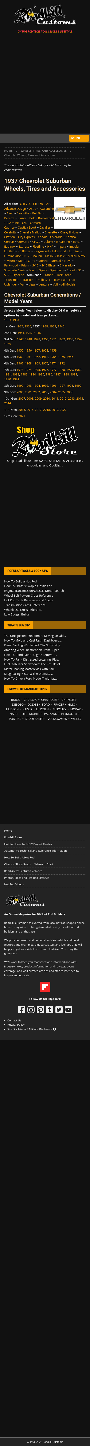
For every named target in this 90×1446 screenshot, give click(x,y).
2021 (21, 416)
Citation (9, 237)
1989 (73, 374)
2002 (36, 392)
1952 (61, 339)
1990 (7, 379)
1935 (19, 326)
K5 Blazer (24, 251)
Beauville (23, 213)
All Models (68, 284)
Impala (61, 246)
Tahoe (49, 275)
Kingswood (41, 251)
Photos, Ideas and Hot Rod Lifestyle (26, 878)
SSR (6, 275)
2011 (54, 398)
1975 (36, 370)
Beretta (9, 218)
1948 (28, 339)
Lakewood (59, 251)
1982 (15, 374)
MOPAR (75, 709)
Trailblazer (43, 280)
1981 (7, 374)
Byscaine (13, 223)
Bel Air (36, 213)
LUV (26, 256)
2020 (63, 410)
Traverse (60, 280)
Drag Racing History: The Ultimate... (28, 674)
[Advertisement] (45, 84)
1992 (20, 386)
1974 (28, 370)
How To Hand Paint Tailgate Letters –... (30, 655)
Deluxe (48, 242)
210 (48, 204)
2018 (46, 410)
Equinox (9, 246)
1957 (36, 350)
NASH (13, 714)
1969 (36, 363)
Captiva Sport (27, 227)
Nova (67, 261)
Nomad (56, 261)
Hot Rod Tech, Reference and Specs (28, 600)
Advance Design (15, 209)
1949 (36, 339)
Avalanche (47, 209)
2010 (46, 398)
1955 (7, 344)
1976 (45, 370)
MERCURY (59, 709)
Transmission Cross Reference (25, 605)
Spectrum (57, 270)
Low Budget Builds (17, 614)
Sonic (32, 270)
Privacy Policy (15, 1025)
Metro (11, 261)
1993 (28, 386)
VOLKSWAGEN (57, 719)
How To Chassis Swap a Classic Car (28, 586)
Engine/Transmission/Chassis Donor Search (34, 591)
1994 (36, 386)
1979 (69, 370)
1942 (29, 333)
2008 (30, 398)
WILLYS (76, 719)
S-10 (35, 265)
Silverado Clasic (15, 270)
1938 (44, 326)
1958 (45, 350)
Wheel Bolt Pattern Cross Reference (28, 595)
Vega (32, 284)
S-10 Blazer (49, 265)
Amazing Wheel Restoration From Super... (32, 650)
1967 (20, 363)
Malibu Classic (54, 256)
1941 (20, 333)
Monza (43, 261)
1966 (69, 357)
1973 (20, 370)
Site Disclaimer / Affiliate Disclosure (31, 1029)
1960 (20, 357)
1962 (36, 357)
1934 (15, 320)
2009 (38, 398)
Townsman (11, 280)
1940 (61, 326)
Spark (43, 270)
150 (40, 204)
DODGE (33, 704)
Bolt (32, 218)
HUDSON (12, 709)
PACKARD (50, 714)
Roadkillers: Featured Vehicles (23, 871)
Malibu (37, 256)
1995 (45, 386)
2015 (21, 410)
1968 (28, 363)
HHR (50, 246)
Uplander (10, 284)
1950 (45, 339)
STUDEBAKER (34, 719)
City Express (26, 237)
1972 (61, 363)
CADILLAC (30, 700)
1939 (52, 326)
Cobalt (42, 237)
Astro (33, 209)
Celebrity (10, 232)
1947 (20, 339)
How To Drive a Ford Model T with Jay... (31, 678)
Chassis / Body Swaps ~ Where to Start (28, 864)
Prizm (25, 265)
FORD (46, 704)
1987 (57, 374)
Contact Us (14, 1020)
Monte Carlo (26, 261)
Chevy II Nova (69, 232)
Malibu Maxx (76, 256)
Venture (44, 284)
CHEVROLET (28, 204)
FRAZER (59, 704)
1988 (65, 374)
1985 (40, 374)
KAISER (27, 709)
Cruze (36, 242)
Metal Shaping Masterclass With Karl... (30, 669)
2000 (20, 392)
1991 (15, 379)
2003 (45, 392)
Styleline (18, 275)
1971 (53, 363)
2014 (7, 403)
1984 (32, 374)
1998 (69, 386)
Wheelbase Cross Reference (23, 610)
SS (79, 270)
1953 (70, 339)
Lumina (74, 251)
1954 (78, 339)
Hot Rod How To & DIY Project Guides (28, 844)
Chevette (51, 232)
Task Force (63, 275)
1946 (37, 333)
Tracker (28, 280)
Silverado (66, 265)
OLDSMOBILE (31, 714)
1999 (78, 386)
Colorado (56, 237)
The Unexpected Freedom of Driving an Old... (35, 636)
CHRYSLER (69, 700)
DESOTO (18, 704)
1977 (53, 370)
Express (24, 246)
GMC (71, 704)
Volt (55, 284)
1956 (28, 350)
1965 (61, 357)
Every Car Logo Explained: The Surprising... (33, 645)
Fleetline (38, 246)
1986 (49, 374)
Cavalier (44, 227)
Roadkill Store (13, 837)
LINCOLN (42, 709)
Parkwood (11, 265)
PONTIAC (15, 719)
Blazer (22, 218)
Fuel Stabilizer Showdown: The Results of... (33, 664)
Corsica (71, 237)
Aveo (10, 213)
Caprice (9, 227)
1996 (53, 386)
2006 (69, 392)
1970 (45, 363)
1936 (28, 326)
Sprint (71, 270)
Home (8, 830)
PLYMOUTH (69, 714)
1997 (61, 386)
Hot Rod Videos (14, 884)
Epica (76, 242)
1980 (78, 370)
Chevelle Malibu (30, 232)
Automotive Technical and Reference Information (35, 851)
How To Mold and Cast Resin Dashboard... (33, 640)
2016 (30, 410)
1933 (7, 320)
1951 (53, 339)
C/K (24, 223)
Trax (72, 280)
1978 (61, 370)
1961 (28, 357)
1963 (45, 357)
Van (23, 284)
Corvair (9, 242)
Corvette (23, 242)
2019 (54, 410)
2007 (21, 398)
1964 (53, 357)
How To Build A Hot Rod (19, 857)
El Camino (63, 242)
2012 (63, 398)
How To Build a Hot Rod (20, 581)
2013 (71, 398)
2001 (28, 392)
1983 (24, 374)
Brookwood (46, 218)
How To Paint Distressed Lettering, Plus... (32, 659)
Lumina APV (12, 256)
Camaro (35, 223)
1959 (53, 350)
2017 (38, 410)
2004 (53, 392)
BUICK (15, 700)
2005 (61, 392)
